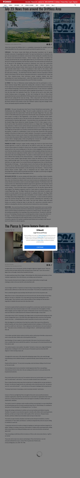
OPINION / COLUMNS (29, 5)
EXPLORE (42, 5)
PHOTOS (47, 5)
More (54, 5)
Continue (40, 247)
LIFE (22, 5)
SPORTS (10, 5)
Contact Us (41, 2)
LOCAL (5, 5)
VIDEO (37, 5)
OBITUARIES (16, 5)
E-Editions (57, 2)
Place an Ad (34, 2)
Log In (70, 2)
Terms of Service (42, 235)
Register (75, 2)
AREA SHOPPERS (49, 2)
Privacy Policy (41, 237)
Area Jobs (27, 2)
